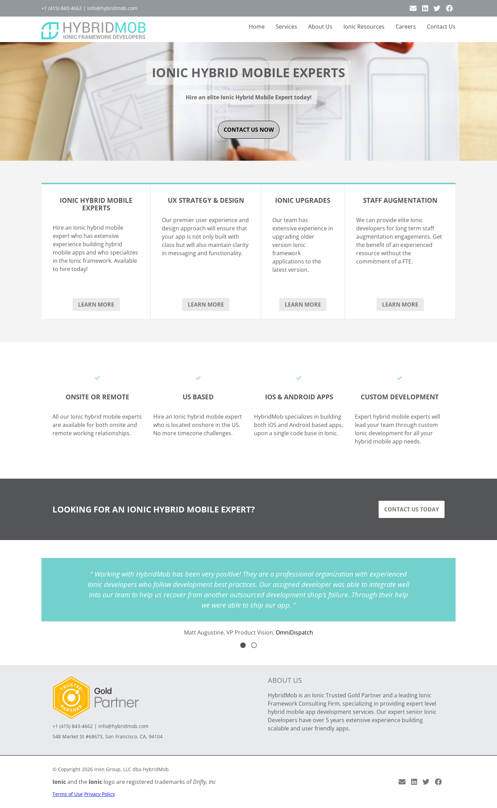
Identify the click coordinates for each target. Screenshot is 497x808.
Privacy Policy (99, 794)
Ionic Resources (363, 26)
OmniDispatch (294, 632)
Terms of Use (67, 794)
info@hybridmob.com (112, 8)
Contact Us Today (411, 509)
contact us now (249, 129)
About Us (320, 26)
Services (286, 26)
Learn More (96, 304)
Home (257, 26)
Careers (406, 26)
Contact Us (441, 26)
